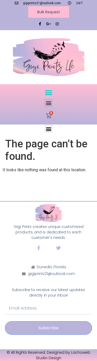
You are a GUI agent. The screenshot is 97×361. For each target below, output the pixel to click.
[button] (48, 93)
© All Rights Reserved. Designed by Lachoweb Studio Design (48, 355)
